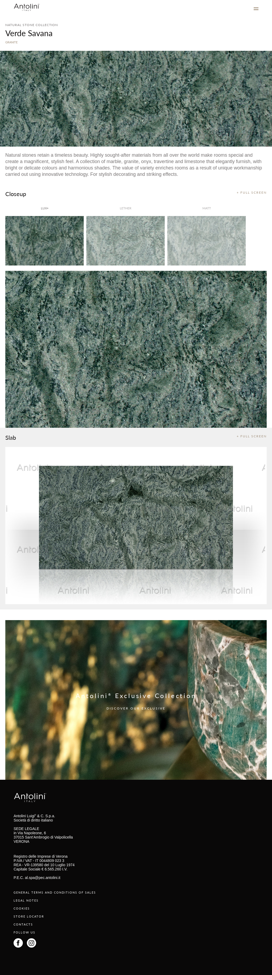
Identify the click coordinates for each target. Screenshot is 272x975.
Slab (10, 437)
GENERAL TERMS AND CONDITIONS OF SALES (55, 892)
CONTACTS (23, 924)
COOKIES (22, 908)
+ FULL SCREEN (252, 192)
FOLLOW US (24, 932)
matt (206, 208)
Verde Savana (29, 33)
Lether (125, 208)
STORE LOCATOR (29, 916)
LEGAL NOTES (26, 900)
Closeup (15, 193)
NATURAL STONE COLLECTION (31, 25)
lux (44, 208)
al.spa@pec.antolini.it (42, 878)
